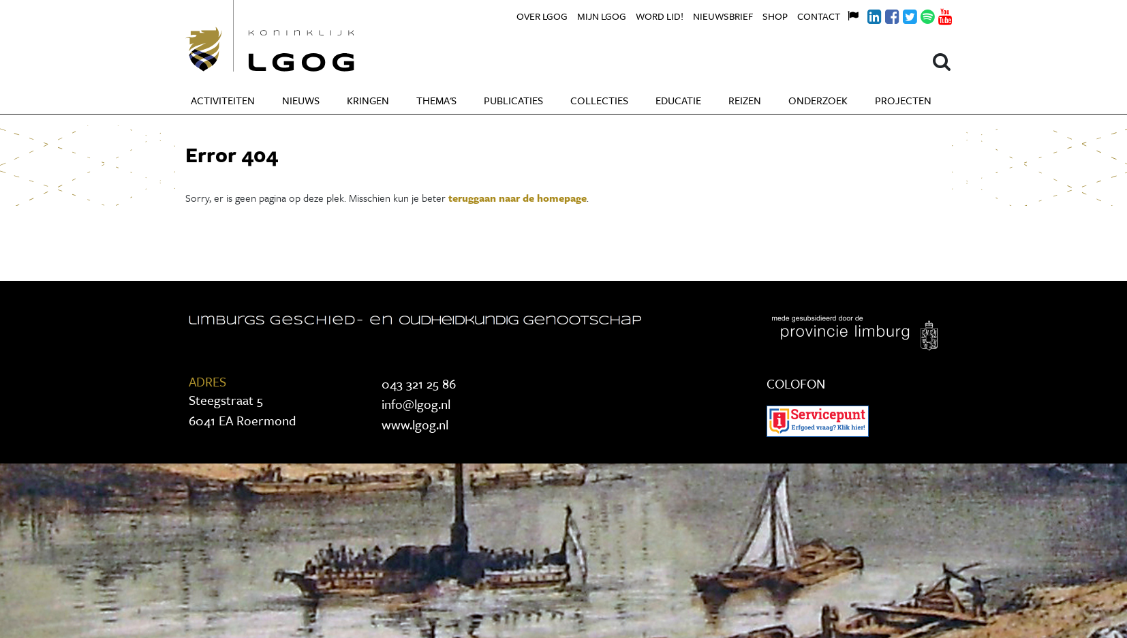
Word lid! (659, 16)
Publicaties (513, 100)
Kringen (368, 100)
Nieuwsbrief (723, 16)
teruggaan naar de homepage (517, 197)
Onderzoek (818, 100)
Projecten (903, 100)
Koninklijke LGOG (301, 36)
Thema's (436, 100)
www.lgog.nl (415, 424)
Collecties (599, 100)
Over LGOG (542, 16)
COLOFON (796, 383)
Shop (775, 16)
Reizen (744, 100)
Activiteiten (223, 100)
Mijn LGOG (601, 16)
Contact (818, 16)
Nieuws (301, 100)
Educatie (678, 100)
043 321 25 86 (419, 383)
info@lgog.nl (416, 404)
